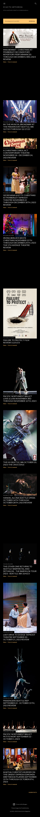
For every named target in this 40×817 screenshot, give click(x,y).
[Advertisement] (20, 81)
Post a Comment (12, 62)
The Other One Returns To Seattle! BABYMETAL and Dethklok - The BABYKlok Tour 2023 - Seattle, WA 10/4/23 (20, 570)
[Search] (35, 3)
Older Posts (33, 792)
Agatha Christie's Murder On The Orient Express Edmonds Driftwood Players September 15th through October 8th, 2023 (20, 777)
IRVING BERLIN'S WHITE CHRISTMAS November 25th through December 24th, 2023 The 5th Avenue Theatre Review (19, 243)
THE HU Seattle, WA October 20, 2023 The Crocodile (20, 463)
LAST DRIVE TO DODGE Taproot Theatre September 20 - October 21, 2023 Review (19, 637)
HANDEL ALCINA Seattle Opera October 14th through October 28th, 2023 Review (19, 500)
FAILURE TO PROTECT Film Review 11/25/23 (16, 341)
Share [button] (4, 62)
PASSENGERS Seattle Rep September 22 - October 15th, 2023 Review (19, 703)
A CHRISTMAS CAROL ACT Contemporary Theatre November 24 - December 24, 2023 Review (18, 154)
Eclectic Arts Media (13, 7)
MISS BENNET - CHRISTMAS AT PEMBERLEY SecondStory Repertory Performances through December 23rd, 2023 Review (19, 54)
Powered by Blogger (20, 804)
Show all (32, 21)
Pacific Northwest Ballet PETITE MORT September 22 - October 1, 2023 (17, 736)
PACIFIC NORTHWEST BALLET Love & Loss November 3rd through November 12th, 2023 (19, 398)
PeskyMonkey (25, 808)
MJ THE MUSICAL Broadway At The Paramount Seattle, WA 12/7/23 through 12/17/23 (18, 126)
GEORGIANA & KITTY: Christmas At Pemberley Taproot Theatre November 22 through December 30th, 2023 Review (19, 200)
